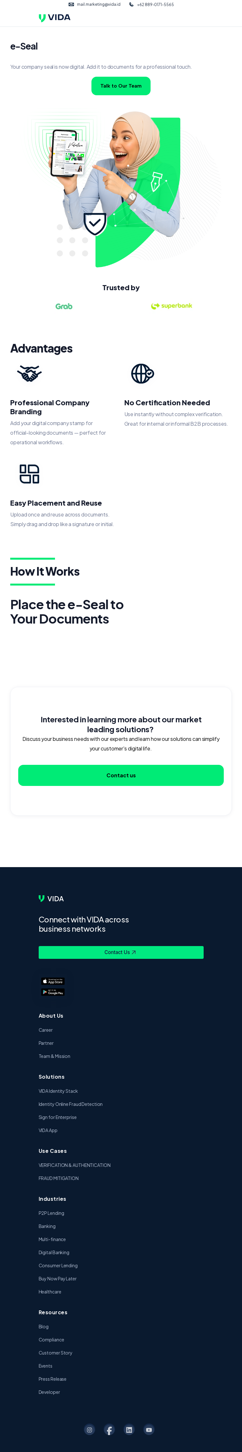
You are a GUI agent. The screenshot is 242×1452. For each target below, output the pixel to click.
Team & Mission (55, 1056)
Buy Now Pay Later (58, 1278)
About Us (51, 1015)
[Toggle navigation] (200, 18)
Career (46, 1030)
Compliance (51, 1339)
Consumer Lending (58, 1265)
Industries (52, 1198)
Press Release (53, 1379)
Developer (49, 1392)
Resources (53, 1312)
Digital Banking (54, 1252)
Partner (46, 1043)
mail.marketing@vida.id (99, 4)
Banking (47, 1226)
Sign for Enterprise (58, 1117)
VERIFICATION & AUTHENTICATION (75, 1165)
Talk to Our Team (121, 86)
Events (45, 1366)
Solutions (52, 1076)
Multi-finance (52, 1239)
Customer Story (56, 1352)
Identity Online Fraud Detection (71, 1104)
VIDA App (48, 1130)
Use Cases (53, 1150)
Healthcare (50, 1291)
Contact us (121, 777)
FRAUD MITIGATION (59, 1178)
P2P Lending (51, 1213)
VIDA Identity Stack (58, 1091)
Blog (44, 1326)
